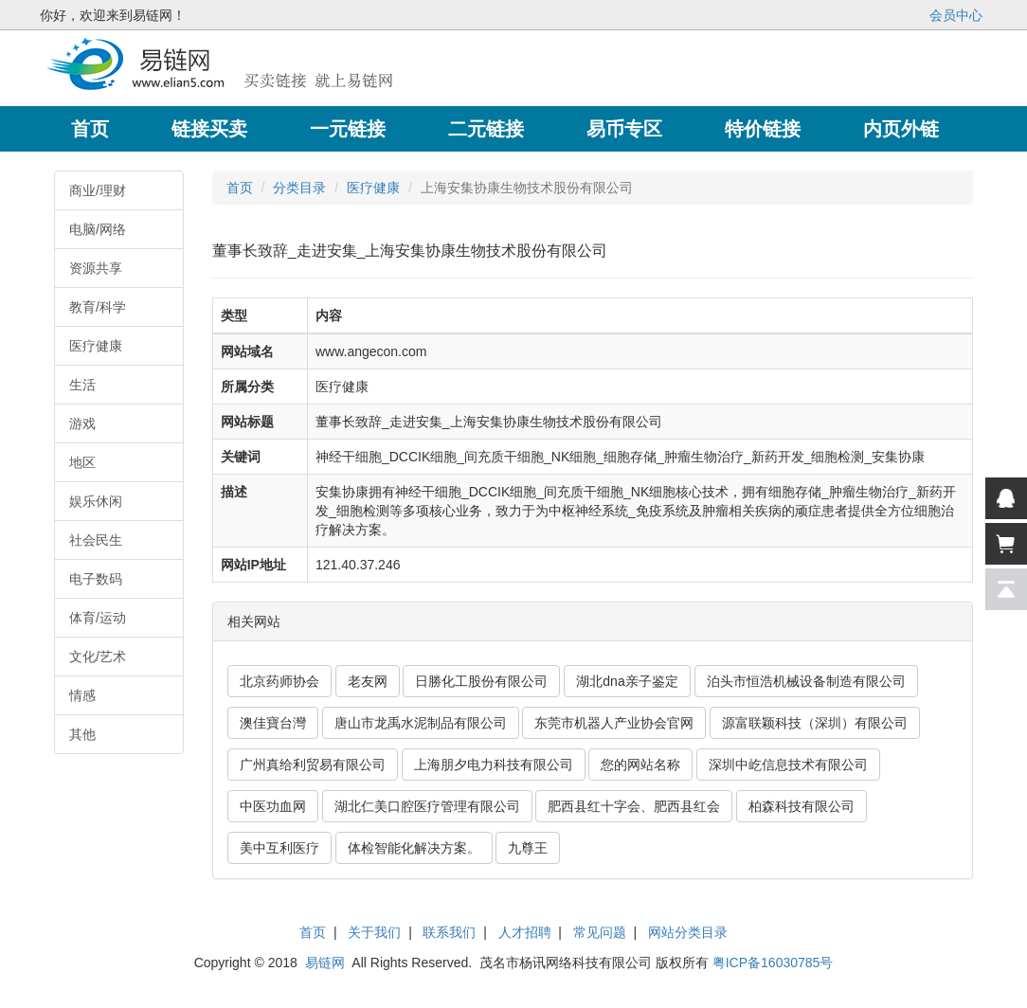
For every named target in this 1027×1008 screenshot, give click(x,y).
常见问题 (599, 932)
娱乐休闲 (95, 501)
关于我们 (374, 932)
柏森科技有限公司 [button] (801, 806)
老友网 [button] (367, 681)
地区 (82, 462)
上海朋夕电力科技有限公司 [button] (493, 764)
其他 (82, 734)
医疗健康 (95, 345)
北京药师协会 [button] (279, 681)
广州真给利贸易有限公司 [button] (313, 764)
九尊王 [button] (528, 847)
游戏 (82, 423)
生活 (82, 384)
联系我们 (449, 932)
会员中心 (955, 15)
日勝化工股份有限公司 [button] (481, 681)
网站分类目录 (688, 932)
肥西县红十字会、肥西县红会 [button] (634, 806)
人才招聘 (524, 932)
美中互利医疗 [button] (279, 847)
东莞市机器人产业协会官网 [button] (614, 722)
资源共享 (95, 268)
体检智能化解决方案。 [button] (414, 847)
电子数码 (95, 578)
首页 (239, 187)
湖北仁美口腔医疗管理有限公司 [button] (427, 806)
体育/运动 (97, 617)
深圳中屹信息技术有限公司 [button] (788, 764)
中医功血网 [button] (273, 806)
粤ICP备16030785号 (773, 962)
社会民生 (95, 540)
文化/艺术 (97, 656)
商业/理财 (97, 190)
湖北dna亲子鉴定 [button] (626, 681)
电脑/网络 (97, 229)
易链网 (325, 962)
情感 (82, 695)
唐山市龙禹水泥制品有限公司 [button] (420, 722)
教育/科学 (97, 307)
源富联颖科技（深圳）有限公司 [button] (815, 722)
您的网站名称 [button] (640, 764)
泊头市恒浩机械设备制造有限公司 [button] (806, 681)
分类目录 (299, 187)
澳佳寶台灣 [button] (273, 722)
